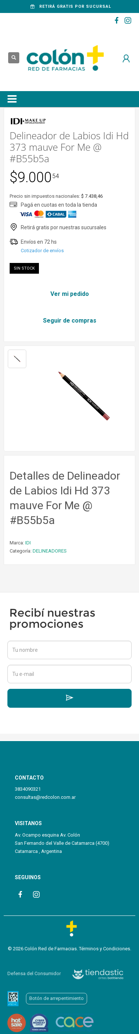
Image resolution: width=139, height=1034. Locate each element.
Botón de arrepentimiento (56, 998)
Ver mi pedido (69, 293)
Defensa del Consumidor (34, 973)
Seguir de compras (69, 320)
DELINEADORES (50, 551)
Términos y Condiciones (104, 948)
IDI (28, 543)
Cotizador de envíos (42, 250)
